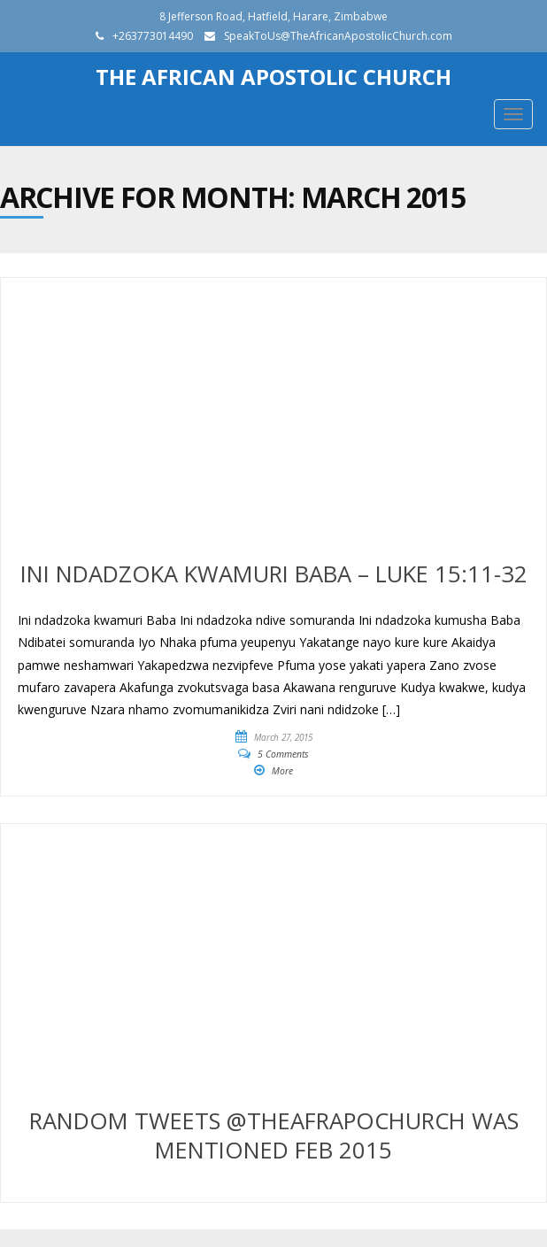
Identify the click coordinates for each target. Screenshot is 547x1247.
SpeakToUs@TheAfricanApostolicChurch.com (338, 35)
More (282, 771)
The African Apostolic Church (273, 76)
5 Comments (283, 754)
